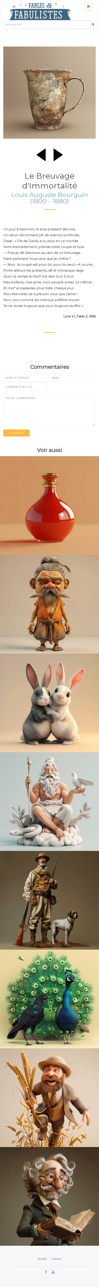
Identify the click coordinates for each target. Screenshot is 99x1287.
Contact (56, 1259)
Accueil (42, 1259)
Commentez (16, 432)
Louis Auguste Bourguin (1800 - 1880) (49, 198)
